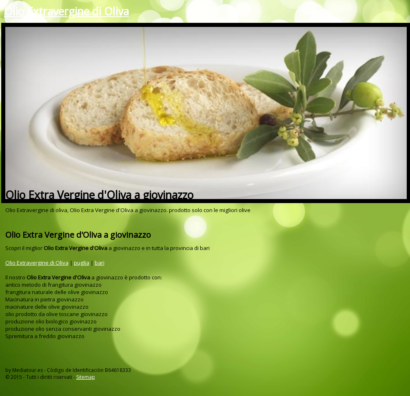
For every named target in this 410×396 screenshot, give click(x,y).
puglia (81, 262)
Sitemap (85, 377)
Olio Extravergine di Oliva (66, 11)
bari (99, 262)
